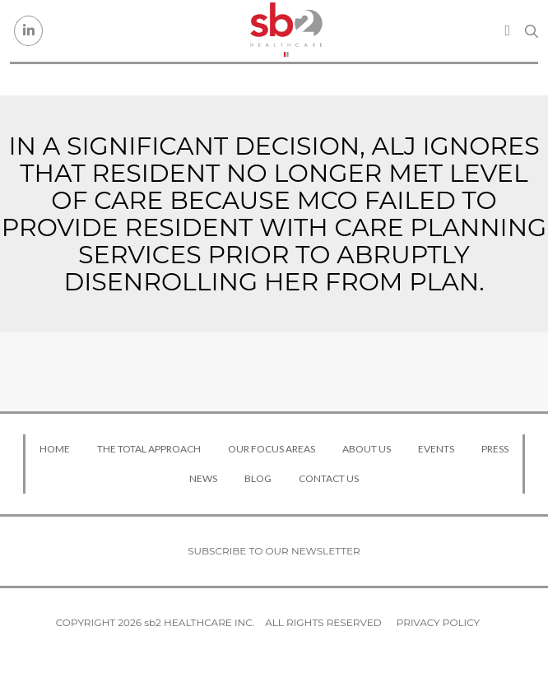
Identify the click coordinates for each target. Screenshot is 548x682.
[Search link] (531, 31)
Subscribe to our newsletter (274, 551)
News (203, 478)
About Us (366, 449)
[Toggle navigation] (507, 30)
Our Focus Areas (271, 449)
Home (54, 449)
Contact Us (329, 478)
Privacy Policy (438, 622)
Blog (258, 478)
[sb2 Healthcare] (286, 31)
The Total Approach (149, 449)
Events (436, 449)
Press (495, 449)
